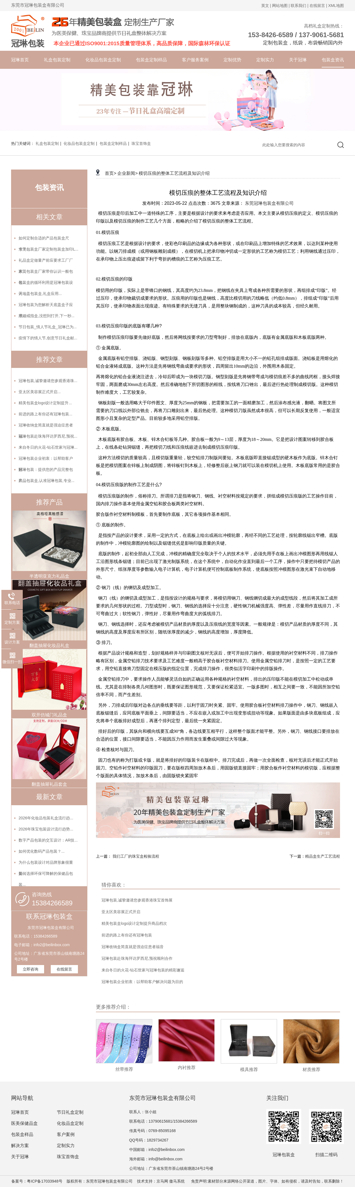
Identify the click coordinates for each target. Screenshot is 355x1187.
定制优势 (232, 59)
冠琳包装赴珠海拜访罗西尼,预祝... (48, 436)
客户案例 (66, 1134)
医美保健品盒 (24, 1123)
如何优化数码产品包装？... (42, 851)
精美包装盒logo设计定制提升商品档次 (134, 923)
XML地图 (336, 5)
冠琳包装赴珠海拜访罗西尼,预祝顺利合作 (137, 958)
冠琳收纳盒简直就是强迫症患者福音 (133, 946)
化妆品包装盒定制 (103, 59)
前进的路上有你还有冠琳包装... (45, 414)
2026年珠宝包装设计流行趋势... (46, 829)
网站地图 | (281, 5)
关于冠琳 (298, 59)
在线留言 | (318, 5)
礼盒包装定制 (57, 59)
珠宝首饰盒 (141, 143)
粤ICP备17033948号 (44, 1181)
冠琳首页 (20, 59)
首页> (110, 173)
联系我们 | (299, 5)
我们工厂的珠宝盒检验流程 (136, 856)
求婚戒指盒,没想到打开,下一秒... (46, 316)
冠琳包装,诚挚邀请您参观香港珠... (48, 380)
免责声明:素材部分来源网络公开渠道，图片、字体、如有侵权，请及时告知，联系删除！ (265, 1181)
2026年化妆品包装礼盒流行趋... (46, 818)
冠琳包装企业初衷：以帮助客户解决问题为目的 (142, 981)
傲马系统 (177, 1181)
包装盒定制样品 (151, 59)
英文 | (266, 5)
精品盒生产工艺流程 (322, 856)
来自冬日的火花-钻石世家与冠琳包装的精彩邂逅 (143, 970)
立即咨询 (30, 969)
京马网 (162, 1181)
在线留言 (64, 969)
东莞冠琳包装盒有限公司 (269, 203)
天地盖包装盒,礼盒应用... (40, 293)
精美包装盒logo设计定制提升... (45, 403)
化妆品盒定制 (70, 1123)
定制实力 (265, 59)
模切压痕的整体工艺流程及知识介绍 (174, 173)
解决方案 (20, 1145)
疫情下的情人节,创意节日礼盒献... (48, 338)
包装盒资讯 (333, 59)
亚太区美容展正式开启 (121, 912)
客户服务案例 (195, 59)
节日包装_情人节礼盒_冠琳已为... (48, 327)
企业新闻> (127, 173)
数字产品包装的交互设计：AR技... (48, 840)
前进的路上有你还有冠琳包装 (127, 935)
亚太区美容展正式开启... (40, 392)
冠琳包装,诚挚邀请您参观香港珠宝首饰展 (137, 900)
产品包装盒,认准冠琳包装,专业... (46, 480)
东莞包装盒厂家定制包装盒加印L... (48, 249)
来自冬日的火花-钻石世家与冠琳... (48, 447)
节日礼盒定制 (70, 1112)
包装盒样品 (22, 1134)
